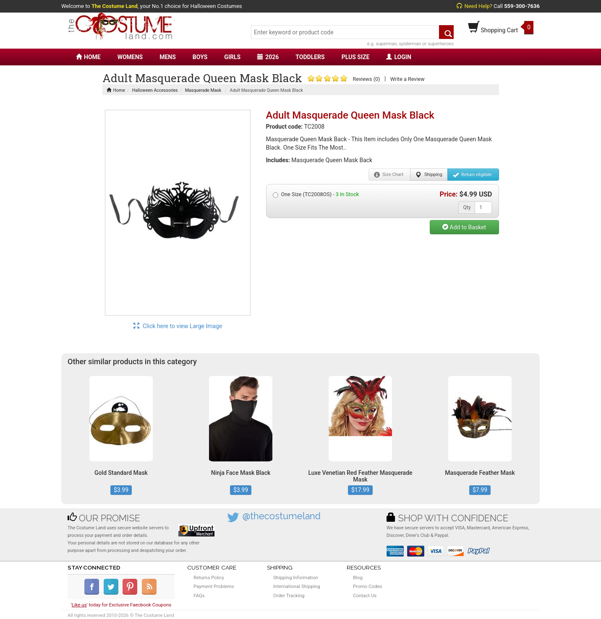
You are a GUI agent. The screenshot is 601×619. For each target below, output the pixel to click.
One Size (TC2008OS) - (316, 194)
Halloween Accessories (155, 90)
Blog (358, 577)
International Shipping (296, 586)
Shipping (428, 175)
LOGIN (398, 57)
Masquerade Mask (203, 90)
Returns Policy (208, 577)
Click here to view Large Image (177, 326)
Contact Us (364, 595)
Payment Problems (213, 586)
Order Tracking (288, 595)
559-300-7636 (522, 6)
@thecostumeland (282, 516)
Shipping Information (295, 577)
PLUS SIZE (356, 57)
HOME (88, 57)
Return (472, 175)
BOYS (200, 57)
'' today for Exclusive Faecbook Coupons (121, 605)
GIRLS (232, 57)
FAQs (199, 595)
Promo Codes (367, 586)
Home (116, 90)
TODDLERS (309, 57)
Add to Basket (464, 227)
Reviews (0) (366, 79)
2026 (268, 57)
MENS (167, 57)
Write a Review (407, 79)
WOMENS (130, 57)
